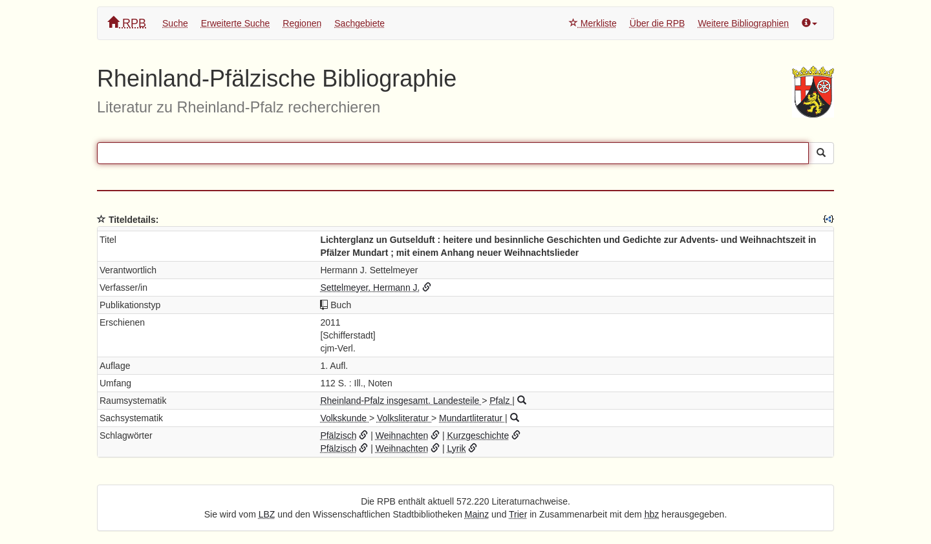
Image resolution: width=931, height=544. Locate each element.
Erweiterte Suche (235, 23)
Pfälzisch (338, 435)
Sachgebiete (359, 23)
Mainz (477, 514)
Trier (518, 514)
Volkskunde (344, 418)
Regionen (302, 23)
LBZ (267, 514)
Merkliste (593, 23)
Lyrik (456, 448)
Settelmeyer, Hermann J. (370, 287)
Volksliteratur (404, 418)
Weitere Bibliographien (743, 23)
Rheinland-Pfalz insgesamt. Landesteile (401, 400)
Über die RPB (657, 23)
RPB (126, 23)
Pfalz (500, 400)
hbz (652, 514)
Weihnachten (402, 435)
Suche (175, 23)
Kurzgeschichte (478, 435)
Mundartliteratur (472, 418)
